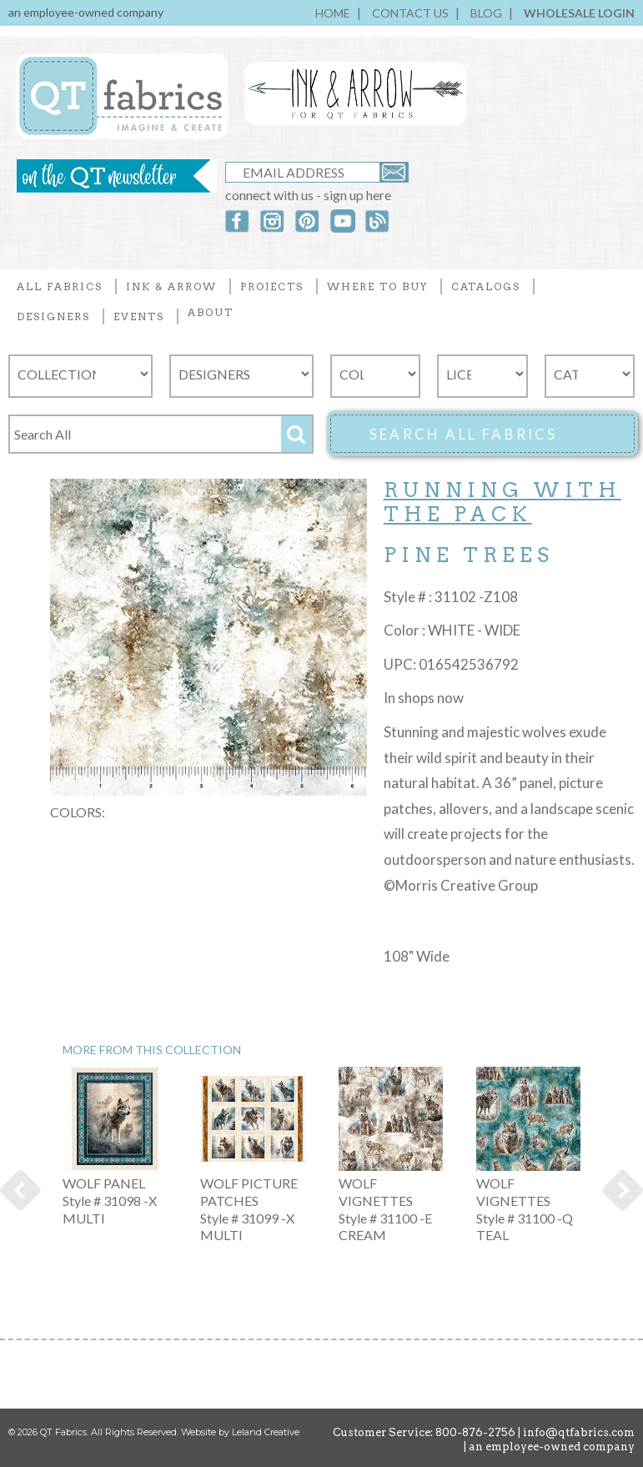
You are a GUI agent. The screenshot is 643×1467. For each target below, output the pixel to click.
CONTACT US (410, 13)
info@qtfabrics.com (579, 1432)
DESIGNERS (53, 316)
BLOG (486, 13)
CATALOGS (485, 286)
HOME (332, 13)
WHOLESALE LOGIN (579, 13)
